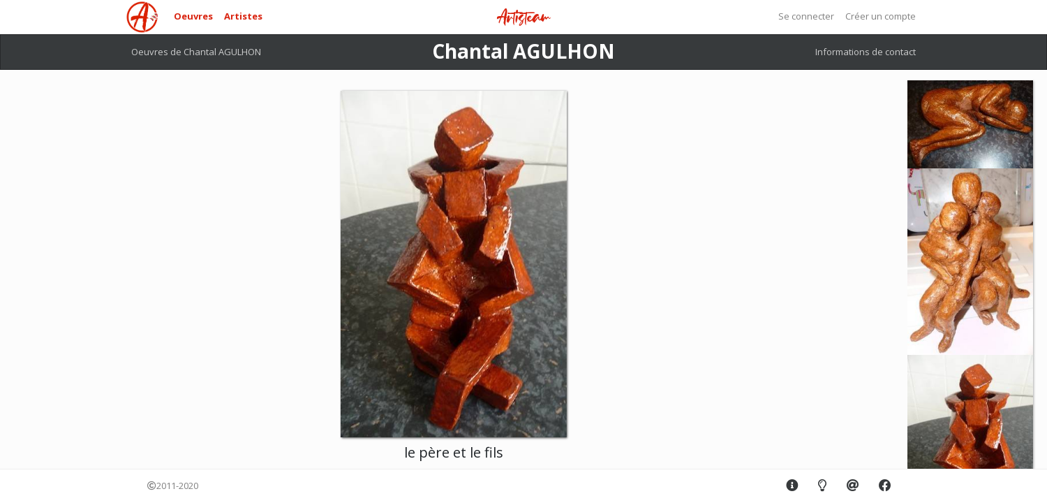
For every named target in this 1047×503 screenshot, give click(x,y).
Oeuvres (193, 16)
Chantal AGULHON (523, 51)
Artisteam (523, 18)
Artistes (243, 16)
